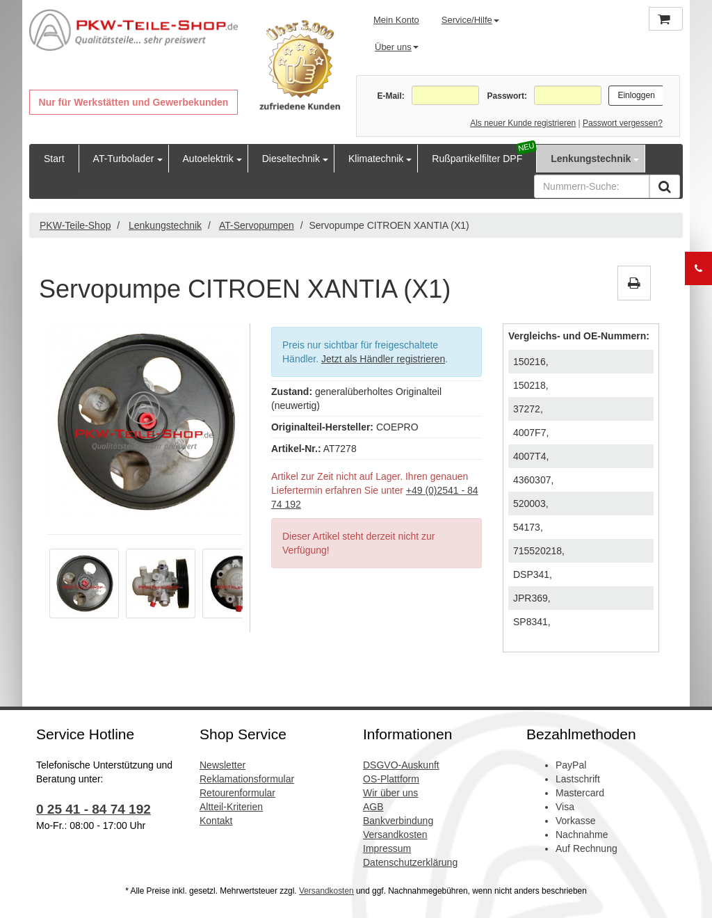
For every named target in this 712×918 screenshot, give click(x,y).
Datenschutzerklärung (410, 862)
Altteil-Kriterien (231, 806)
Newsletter (222, 765)
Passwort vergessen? (623, 123)
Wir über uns (390, 792)
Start (54, 158)
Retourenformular (237, 792)
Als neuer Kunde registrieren (523, 123)
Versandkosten (395, 834)
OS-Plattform (391, 778)
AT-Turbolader (123, 158)
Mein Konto (396, 20)
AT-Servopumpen (256, 225)
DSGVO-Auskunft (401, 765)
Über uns (397, 47)
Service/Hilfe (470, 20)
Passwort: (507, 96)
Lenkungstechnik (591, 158)
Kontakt (216, 820)
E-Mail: (390, 96)
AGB (373, 806)
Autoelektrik (208, 158)
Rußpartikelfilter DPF (477, 158)
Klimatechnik (375, 158)
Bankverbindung (398, 820)
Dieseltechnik (291, 158)
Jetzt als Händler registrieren (383, 358)
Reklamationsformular (247, 778)
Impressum (387, 848)
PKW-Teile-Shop (75, 225)
